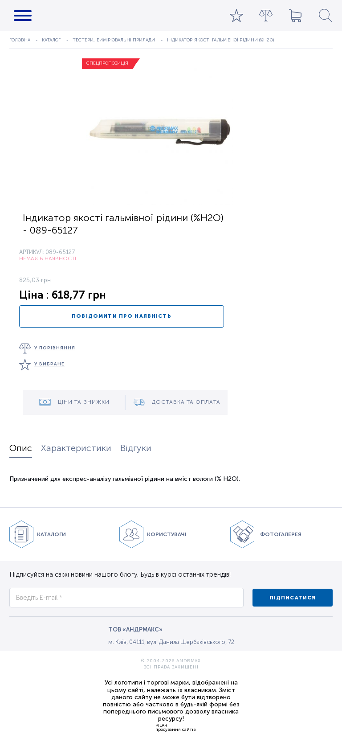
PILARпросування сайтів (175, 727)
